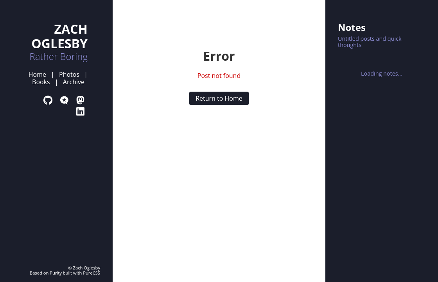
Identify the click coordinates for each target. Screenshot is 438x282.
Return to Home (219, 98)
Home (37, 74)
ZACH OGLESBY (59, 36)
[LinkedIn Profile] (80, 111)
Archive (73, 82)
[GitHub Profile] (47, 100)
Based (36, 273)
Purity (56, 273)
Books (41, 82)
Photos (69, 74)
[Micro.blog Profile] (64, 100)
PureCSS (91, 273)
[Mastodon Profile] (80, 100)
